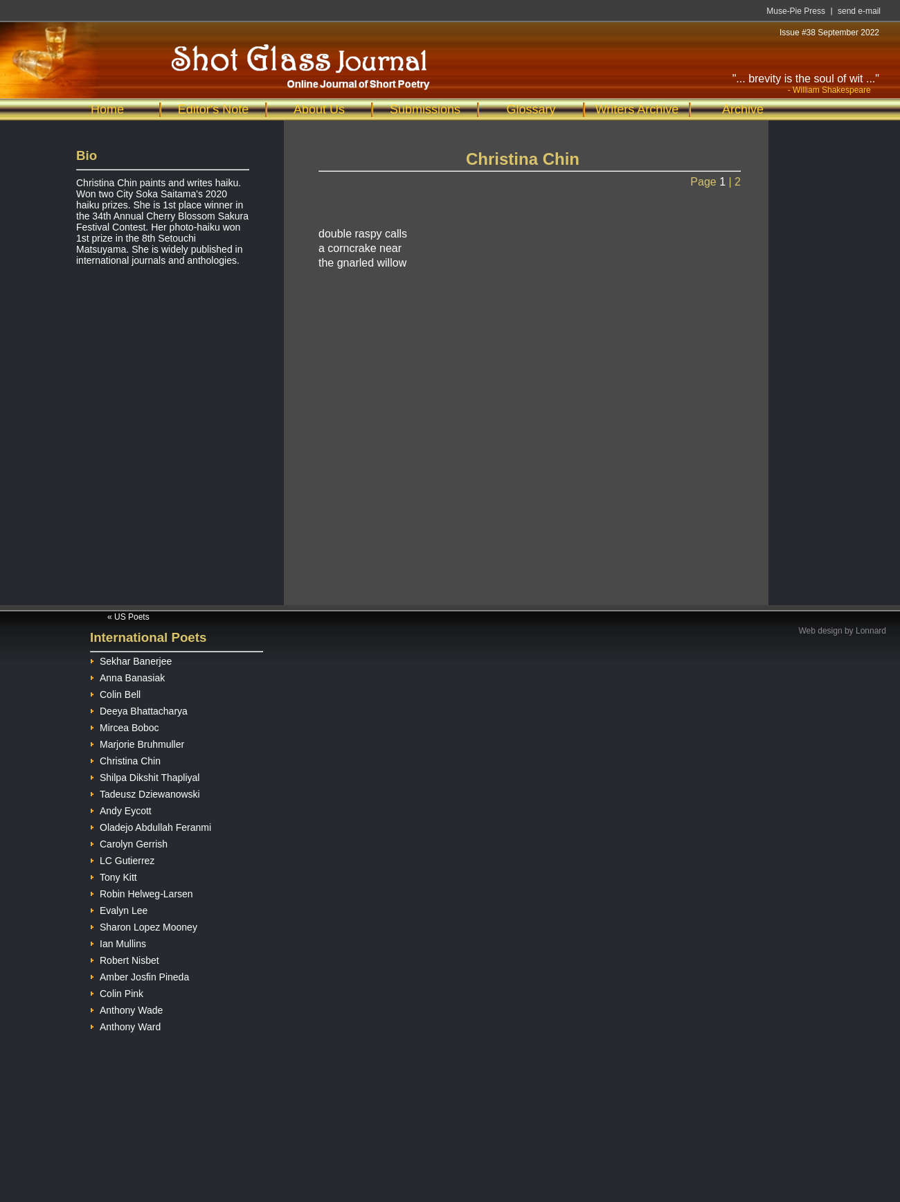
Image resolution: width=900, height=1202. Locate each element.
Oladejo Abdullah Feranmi (150, 825)
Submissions (425, 109)
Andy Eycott (121, 809)
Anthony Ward (125, 1025)
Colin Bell (115, 692)
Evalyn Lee (118, 909)
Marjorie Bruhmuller (137, 742)
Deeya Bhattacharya (139, 709)
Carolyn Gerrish (129, 842)
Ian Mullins (118, 942)
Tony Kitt (113, 875)
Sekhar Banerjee (131, 659)
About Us (319, 109)
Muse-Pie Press (795, 11)
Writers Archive (637, 109)
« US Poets (128, 617)
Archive (743, 109)
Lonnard (871, 631)
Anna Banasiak (127, 676)
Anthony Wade (126, 1008)
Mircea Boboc (124, 726)
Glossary (530, 109)
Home (107, 109)
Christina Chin (125, 759)
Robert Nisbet (124, 958)
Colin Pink (116, 992)
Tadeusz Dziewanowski (145, 792)
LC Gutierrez (122, 859)
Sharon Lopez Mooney (143, 925)
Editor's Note (213, 109)
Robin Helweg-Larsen (141, 892)
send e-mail (859, 11)
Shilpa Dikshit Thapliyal (144, 776)
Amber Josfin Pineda (139, 975)
